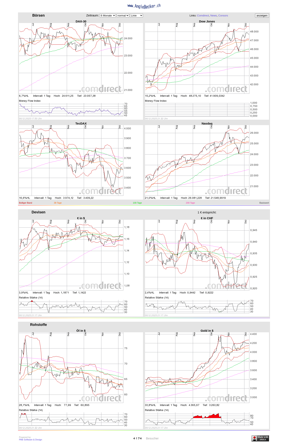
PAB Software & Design (30, 439)
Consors (223, 15)
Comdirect (203, 15)
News (213, 15)
